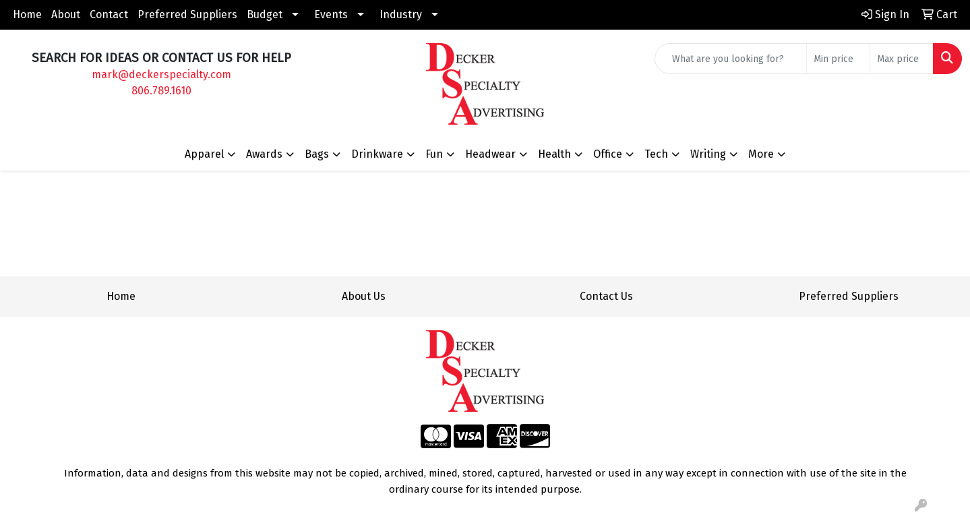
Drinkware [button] (377, 154)
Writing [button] (708, 154)
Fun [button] (434, 154)
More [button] (761, 154)
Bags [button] (317, 154)
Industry (401, 14)
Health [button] (554, 154)
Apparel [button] (204, 154)
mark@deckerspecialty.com (161, 74)
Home (27, 14)
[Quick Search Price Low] (838, 58)
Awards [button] (264, 154)
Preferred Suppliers (187, 14)
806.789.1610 (161, 90)
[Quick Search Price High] (902, 58)
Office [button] (607, 154)
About (65, 14)
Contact (109, 14)
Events (331, 14)
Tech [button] (656, 154)
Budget (264, 14)
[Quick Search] (731, 58)
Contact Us (606, 296)
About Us (364, 296)
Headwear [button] (490, 154)
